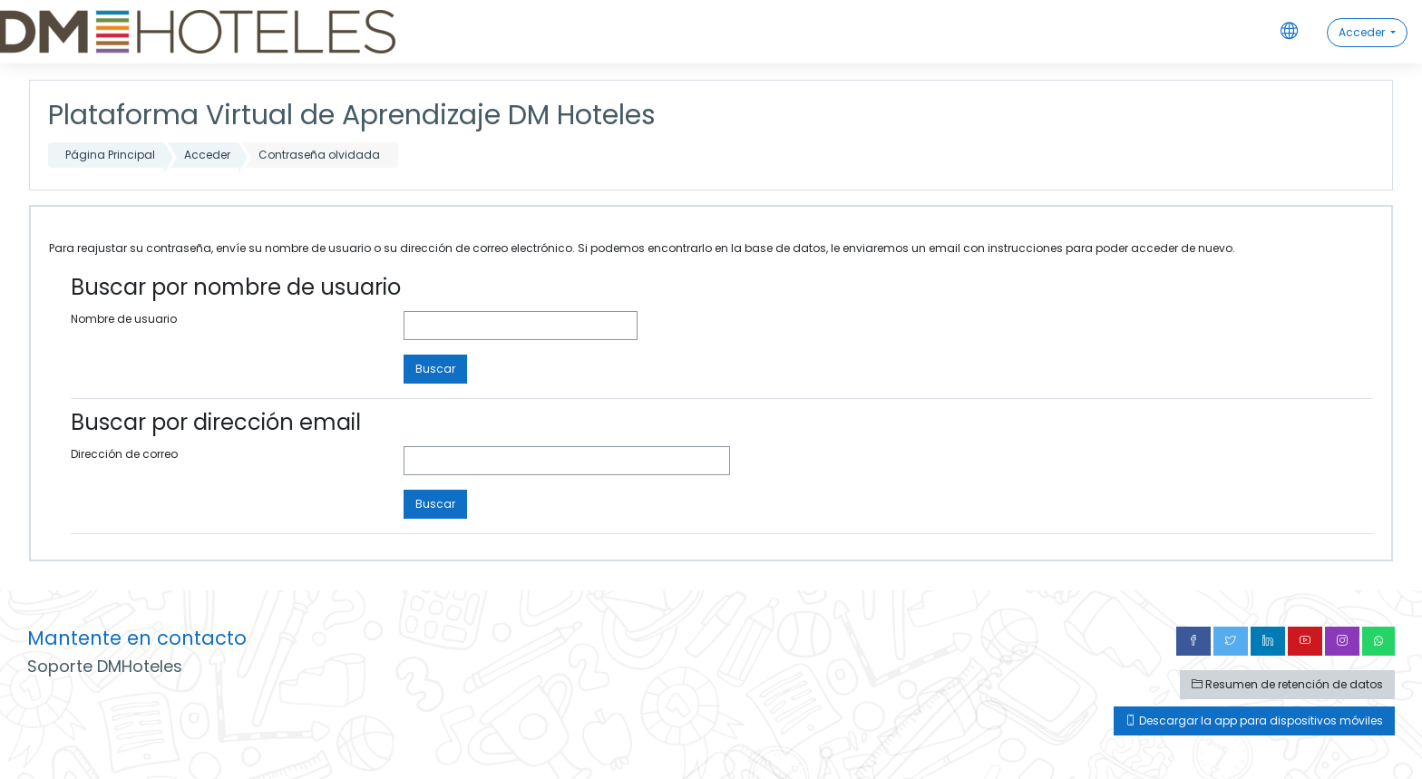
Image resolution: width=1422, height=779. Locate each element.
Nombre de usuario (124, 318)
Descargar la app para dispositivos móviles (1254, 720)
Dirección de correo (124, 454)
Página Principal (110, 154)
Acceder (1363, 32)
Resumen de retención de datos (1287, 684)
